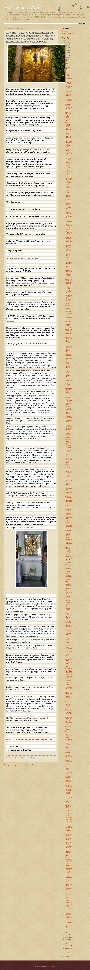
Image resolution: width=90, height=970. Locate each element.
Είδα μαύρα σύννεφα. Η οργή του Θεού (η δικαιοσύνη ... (68, 274)
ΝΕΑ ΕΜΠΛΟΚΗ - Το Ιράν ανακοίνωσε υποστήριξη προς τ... (68, 93)
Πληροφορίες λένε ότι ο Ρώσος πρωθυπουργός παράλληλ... (68, 517)
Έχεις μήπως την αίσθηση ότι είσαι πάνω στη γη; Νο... (68, 837)
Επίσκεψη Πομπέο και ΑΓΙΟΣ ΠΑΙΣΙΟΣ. (68, 256)
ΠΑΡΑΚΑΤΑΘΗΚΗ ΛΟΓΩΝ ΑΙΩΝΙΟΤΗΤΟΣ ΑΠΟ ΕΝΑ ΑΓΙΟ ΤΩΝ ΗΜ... (68, 348)
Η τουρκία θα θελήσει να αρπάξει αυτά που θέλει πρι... (68, 852)
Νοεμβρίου (67, 63)
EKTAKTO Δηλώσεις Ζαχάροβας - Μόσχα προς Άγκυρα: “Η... (68, 116)
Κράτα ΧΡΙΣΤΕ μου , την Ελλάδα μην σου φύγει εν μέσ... (68, 542)
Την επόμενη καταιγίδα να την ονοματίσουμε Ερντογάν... (68, 924)
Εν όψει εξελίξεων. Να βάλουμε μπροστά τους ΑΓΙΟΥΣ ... (68, 747)
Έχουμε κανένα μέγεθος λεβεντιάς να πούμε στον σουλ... (68, 491)
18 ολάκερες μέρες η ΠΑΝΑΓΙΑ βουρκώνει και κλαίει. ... (68, 442)
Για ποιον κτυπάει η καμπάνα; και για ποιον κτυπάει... (68, 434)
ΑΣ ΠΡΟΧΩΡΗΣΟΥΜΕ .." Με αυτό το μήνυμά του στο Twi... (68, 799)
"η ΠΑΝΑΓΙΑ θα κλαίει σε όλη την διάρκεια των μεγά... (68, 704)
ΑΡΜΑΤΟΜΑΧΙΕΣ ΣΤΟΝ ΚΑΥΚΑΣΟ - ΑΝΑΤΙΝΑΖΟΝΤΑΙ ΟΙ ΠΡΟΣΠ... (68, 392)
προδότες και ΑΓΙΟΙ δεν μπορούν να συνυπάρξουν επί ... (68, 240)
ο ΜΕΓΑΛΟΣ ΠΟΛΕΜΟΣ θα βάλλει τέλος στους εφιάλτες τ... (68, 84)
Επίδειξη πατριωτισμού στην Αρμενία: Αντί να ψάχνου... (68, 196)
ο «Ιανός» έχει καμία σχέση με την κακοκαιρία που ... (68, 829)
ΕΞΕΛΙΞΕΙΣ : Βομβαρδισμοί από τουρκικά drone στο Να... (68, 375)
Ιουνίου (67, 937)
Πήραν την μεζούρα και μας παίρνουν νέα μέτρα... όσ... (68, 886)
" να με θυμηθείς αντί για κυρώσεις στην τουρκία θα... (68, 585)
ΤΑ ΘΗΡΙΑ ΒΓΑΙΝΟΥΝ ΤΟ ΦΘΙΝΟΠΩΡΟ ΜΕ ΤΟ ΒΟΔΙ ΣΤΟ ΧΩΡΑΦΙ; (68, 789)
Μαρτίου (67, 946)
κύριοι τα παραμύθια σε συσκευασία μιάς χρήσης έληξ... (68, 499)
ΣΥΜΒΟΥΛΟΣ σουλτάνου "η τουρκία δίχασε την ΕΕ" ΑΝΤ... (68, 308)
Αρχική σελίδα (30, 765)
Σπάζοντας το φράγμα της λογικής (68, 728)
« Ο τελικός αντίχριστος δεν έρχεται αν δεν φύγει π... (68, 687)
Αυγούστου (68, 931)
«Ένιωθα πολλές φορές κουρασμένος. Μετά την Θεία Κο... (68, 770)
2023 (65, 50)
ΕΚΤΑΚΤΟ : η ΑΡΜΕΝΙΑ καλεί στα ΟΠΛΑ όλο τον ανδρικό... (68, 410)
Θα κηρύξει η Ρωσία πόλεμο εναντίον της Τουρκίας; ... (68, 77)
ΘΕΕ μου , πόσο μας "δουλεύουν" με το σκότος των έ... (68, 576)
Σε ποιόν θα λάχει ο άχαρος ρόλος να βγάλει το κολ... (68, 534)
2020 (65, 57)
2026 (65, 43)
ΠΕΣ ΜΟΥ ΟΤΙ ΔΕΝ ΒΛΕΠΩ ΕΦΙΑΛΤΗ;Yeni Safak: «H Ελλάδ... (68, 249)
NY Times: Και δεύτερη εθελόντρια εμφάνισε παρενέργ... (68, 679)
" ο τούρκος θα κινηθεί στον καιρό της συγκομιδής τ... (68, 282)
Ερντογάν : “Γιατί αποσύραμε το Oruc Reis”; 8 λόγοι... (68, 869)
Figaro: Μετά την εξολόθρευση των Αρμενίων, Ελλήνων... (68, 615)
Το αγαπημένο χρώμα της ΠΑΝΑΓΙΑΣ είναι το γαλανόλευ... (68, 232)
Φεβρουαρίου (68, 948)
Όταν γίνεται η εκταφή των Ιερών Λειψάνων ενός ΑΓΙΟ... (68, 474)
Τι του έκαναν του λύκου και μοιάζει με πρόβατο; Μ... (68, 755)
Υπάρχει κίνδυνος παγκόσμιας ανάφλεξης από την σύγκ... (68, 365)
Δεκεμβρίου (68, 59)
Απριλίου (67, 942)
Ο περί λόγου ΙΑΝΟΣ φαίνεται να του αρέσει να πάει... (68, 877)
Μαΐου (66, 939)
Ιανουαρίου (68, 952)
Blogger (52, 966)
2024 (65, 47)
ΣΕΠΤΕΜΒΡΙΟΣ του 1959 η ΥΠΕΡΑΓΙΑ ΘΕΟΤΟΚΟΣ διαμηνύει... (68, 671)
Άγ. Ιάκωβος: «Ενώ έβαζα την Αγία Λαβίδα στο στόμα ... (68, 418)
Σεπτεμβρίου (68, 71)
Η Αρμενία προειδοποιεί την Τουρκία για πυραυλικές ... (68, 171)
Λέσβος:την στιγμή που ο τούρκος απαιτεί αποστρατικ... (68, 696)
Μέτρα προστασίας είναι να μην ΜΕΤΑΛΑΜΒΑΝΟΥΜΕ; (68, 860)
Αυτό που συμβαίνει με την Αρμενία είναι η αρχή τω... (68, 187)
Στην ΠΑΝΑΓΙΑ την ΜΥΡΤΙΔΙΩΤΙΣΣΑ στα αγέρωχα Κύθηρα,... (68, 606)
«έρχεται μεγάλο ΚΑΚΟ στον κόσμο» (68, 466)
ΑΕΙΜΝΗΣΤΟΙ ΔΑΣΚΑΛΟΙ (68, 740)
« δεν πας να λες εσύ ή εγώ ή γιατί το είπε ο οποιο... (68, 633)
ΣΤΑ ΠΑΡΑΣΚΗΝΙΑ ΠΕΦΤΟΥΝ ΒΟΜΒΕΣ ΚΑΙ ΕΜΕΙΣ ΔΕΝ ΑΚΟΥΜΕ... (68, 595)
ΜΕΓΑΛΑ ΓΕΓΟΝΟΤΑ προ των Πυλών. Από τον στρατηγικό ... (68, 127)
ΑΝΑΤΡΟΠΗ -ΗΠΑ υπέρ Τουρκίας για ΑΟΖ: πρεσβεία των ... (68, 663)
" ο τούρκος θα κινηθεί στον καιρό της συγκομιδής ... (68, 332)
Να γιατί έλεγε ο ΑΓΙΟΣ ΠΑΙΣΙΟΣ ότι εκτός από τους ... (68, 383)
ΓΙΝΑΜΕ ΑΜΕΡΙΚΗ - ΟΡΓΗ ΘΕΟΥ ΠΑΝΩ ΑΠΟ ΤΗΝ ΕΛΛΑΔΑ (68, 809)
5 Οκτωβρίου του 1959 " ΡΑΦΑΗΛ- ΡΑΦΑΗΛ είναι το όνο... (68, 451)
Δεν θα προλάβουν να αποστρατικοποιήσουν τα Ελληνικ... (68, 568)
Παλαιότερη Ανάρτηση (50, 765)
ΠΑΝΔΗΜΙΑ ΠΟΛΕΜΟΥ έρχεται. (68, 101)
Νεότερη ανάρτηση (11, 765)
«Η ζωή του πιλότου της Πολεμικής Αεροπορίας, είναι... (68, 712)
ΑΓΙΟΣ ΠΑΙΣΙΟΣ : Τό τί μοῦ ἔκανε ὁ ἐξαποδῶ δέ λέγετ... (68, 551)
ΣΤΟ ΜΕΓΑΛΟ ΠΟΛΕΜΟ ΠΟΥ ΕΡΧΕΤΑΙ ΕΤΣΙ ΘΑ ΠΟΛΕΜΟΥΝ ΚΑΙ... (68, 299)
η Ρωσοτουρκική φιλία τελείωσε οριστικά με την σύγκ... (68, 224)
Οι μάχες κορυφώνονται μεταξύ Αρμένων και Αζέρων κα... (68, 179)
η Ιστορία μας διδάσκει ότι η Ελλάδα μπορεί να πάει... (68, 136)
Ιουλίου (67, 934)
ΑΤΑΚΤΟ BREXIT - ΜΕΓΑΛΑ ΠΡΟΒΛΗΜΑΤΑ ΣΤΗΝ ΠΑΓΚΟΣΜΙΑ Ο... (68, 161)
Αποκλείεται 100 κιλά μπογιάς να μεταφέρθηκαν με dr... (68, 426)
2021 (65, 55)
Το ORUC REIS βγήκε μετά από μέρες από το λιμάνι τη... (68, 264)
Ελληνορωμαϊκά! (22, 7)
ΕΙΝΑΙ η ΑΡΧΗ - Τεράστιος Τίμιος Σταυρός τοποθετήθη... (68, 906)
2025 (65, 45)
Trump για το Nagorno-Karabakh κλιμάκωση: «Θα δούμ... (68, 324)
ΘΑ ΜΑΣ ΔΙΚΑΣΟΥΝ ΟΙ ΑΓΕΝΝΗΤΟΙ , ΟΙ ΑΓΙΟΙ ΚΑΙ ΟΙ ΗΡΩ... (68, 820)
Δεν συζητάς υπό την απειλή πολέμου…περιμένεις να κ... (68, 779)
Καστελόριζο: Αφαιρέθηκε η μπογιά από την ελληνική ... (68, 340)
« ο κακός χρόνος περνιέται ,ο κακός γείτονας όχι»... (68, 642)
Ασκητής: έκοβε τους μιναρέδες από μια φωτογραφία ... (68, 915)
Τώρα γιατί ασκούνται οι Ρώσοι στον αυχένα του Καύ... (68, 525)
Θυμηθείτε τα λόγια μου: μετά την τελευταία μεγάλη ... (68, 290)
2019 (65, 956)
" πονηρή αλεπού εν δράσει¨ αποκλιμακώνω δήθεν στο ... (68, 205)
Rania (65, 31)
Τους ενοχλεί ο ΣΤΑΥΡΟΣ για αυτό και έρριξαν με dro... (68, 459)
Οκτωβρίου (68, 67)
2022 (65, 52)
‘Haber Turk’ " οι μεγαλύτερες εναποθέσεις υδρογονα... (68, 844)
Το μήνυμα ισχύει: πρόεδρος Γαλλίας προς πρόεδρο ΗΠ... (68, 896)
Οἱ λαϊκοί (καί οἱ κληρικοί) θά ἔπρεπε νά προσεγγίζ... (68, 559)
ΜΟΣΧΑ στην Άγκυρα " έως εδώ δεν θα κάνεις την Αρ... (68, 107)
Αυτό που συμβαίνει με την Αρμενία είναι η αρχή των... (68, 152)
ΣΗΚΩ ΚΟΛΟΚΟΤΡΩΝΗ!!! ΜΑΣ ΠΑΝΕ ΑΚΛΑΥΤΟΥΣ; (68, 214)
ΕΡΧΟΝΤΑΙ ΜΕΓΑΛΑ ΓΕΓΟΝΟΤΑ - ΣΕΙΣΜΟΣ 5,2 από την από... (68, 401)
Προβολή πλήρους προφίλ (68, 33)
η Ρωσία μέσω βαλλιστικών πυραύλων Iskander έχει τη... (68, 144)
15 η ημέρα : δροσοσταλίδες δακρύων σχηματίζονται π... (68, 625)
